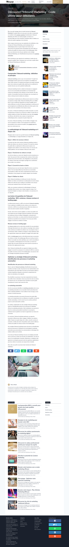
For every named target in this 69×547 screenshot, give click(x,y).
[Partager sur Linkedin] (30, 350)
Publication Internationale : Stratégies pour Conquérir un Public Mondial (55, 76)
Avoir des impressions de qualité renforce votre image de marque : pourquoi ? (11, 543)
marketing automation (54, 50)
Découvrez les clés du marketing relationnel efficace (28, 502)
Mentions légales (38, 519)
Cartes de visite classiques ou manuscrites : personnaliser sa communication (12, 525)
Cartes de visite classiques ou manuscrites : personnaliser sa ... (55, 68)
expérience (56, 51)
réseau (53, 51)
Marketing (24, 1)
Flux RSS (36, 527)
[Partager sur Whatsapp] (23, 350)
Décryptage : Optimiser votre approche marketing (27, 479)
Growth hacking (33, 2)
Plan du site (37, 526)
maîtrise (49, 51)
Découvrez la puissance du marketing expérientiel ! (55, 134)
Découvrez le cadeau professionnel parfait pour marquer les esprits (28, 444)
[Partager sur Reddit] (36, 350)
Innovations (49, 1)
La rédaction (37, 524)
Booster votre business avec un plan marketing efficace (29, 468)
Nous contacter (38, 529)
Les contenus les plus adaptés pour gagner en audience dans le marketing (12, 538)
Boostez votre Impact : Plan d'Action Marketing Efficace (29, 491)
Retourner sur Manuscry (56, 2)
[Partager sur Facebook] (10, 350)
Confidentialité (37, 521)
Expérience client (41, 2)
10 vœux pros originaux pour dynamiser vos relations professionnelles (55, 84)
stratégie (36, 114)
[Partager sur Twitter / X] (17, 350)
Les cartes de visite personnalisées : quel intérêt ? (54, 109)
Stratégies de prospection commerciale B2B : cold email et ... (55, 117)
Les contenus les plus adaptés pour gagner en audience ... (54, 92)
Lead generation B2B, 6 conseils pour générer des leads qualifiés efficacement (29, 407)
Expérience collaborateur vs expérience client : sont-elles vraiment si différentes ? (11, 521)
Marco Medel (18, 22)
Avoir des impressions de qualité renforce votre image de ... (54, 101)
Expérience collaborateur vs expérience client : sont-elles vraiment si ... (55, 60)
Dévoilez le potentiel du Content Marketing (28, 456)
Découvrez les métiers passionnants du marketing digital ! (29, 432)
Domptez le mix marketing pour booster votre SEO (27, 421)
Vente (29, 1)
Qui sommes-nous (38, 523)
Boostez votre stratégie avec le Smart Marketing (54, 125)
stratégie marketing (20, 35)
